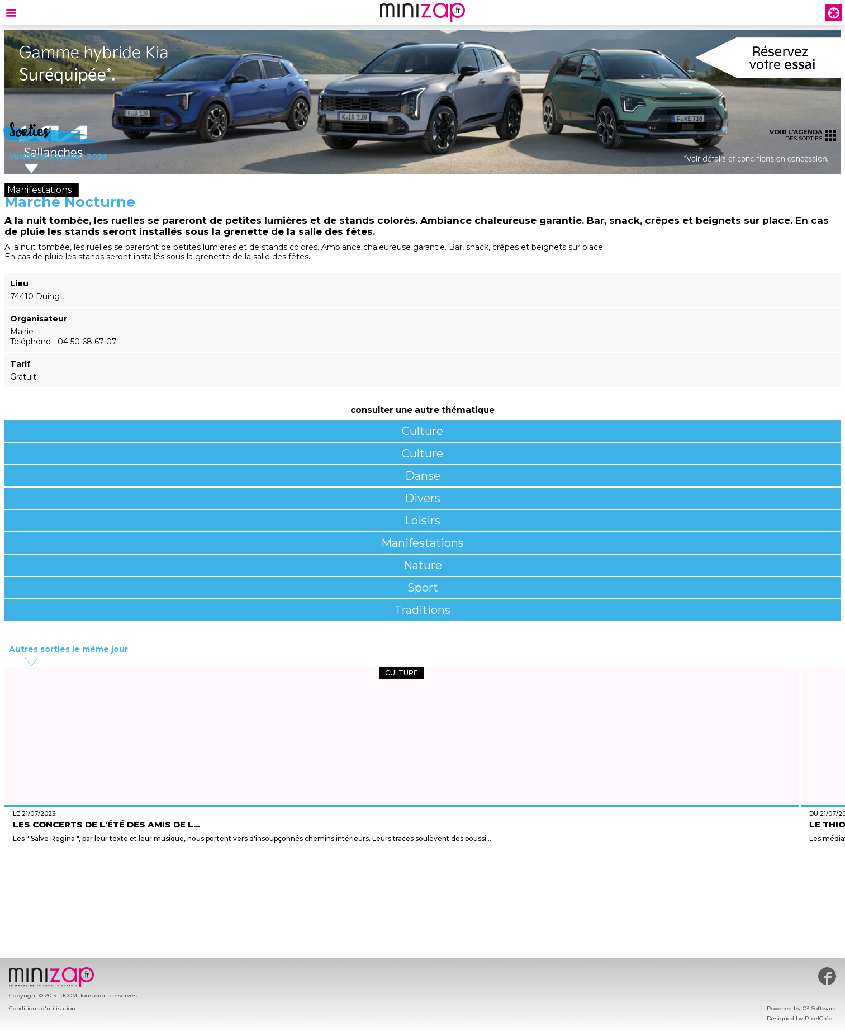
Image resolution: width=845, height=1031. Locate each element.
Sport (422, 587)
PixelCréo (818, 1018)
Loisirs (422, 520)
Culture (422, 431)
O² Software (819, 1008)
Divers (422, 498)
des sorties (803, 135)
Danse (422, 476)
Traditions (422, 610)
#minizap (827, 976)
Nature (422, 565)
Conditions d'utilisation (42, 1008)
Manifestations (422, 543)
